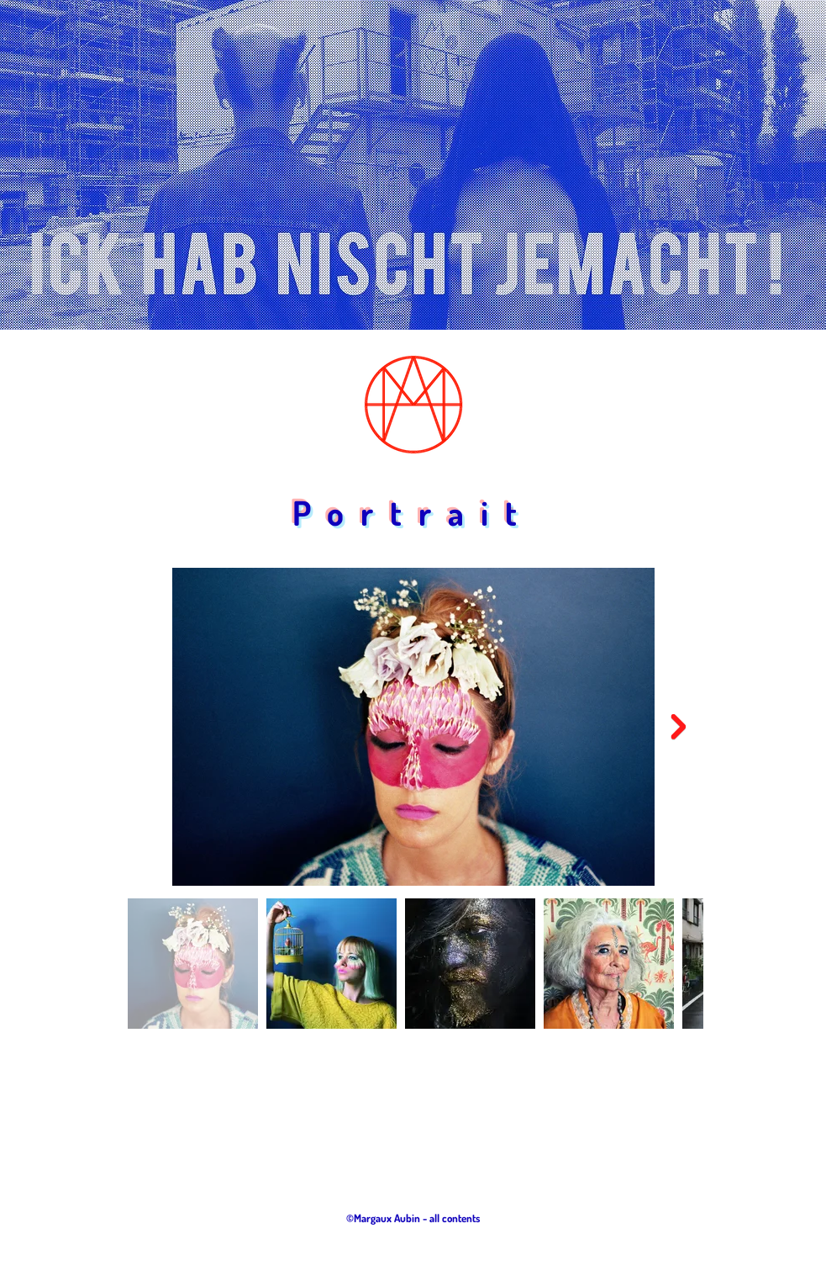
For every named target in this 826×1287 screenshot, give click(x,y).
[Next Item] (679, 726)
